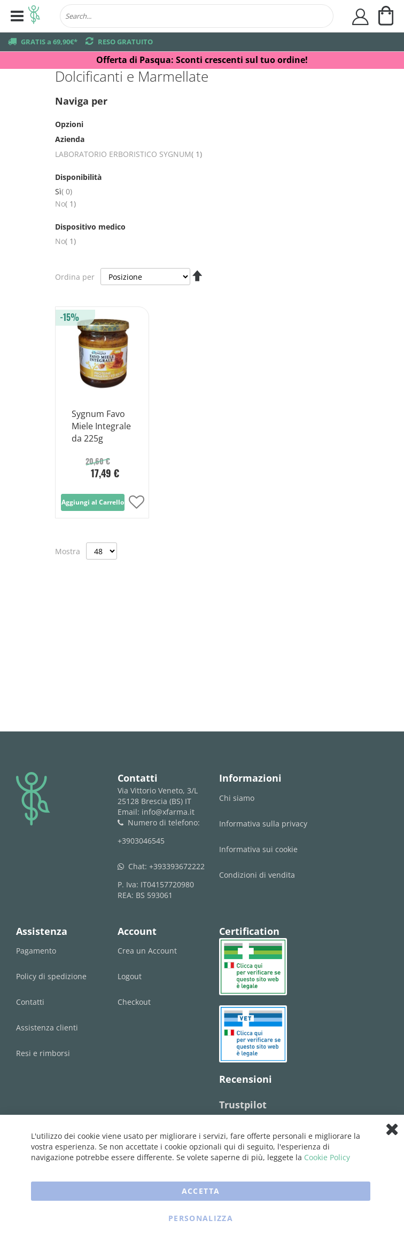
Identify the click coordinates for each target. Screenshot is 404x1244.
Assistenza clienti (47, 1027)
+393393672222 (177, 866)
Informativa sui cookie (258, 849)
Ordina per (75, 277)
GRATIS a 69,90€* (49, 41)
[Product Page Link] (102, 392)
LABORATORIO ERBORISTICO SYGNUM (128, 154)
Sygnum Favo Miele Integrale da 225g (101, 426)
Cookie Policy (327, 1157)
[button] (136, 503)
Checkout (134, 1002)
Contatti (30, 1002)
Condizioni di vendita (257, 875)
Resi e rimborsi (43, 1053)
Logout (130, 976)
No (65, 204)
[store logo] (34, 16)
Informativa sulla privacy (263, 823)
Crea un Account (147, 951)
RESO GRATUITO (125, 41)
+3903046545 (141, 841)
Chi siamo (236, 798)
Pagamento (36, 951)
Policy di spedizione (51, 976)
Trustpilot (243, 1104)
